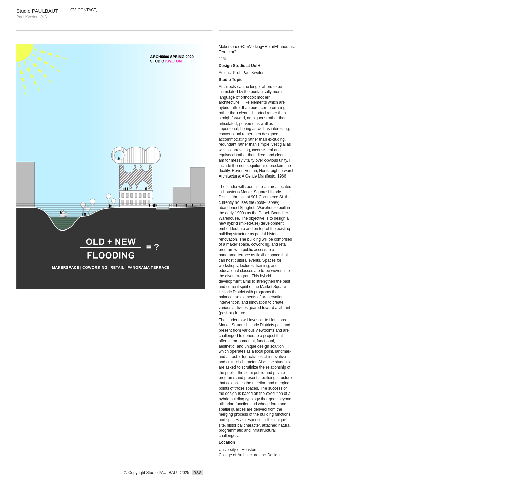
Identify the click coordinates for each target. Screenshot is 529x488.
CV (72, 10)
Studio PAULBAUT (37, 11)
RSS (197, 473)
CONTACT (87, 10)
